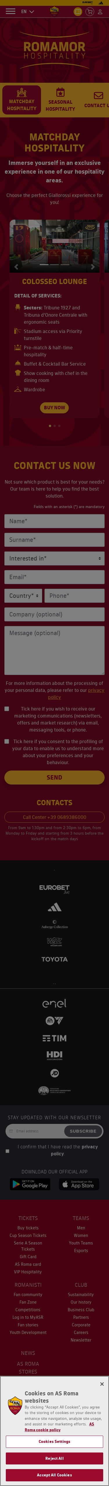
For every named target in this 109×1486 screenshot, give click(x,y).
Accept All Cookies (54, 1475)
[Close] (102, 1384)
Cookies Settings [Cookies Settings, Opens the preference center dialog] (54, 1441)
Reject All (54, 1458)
